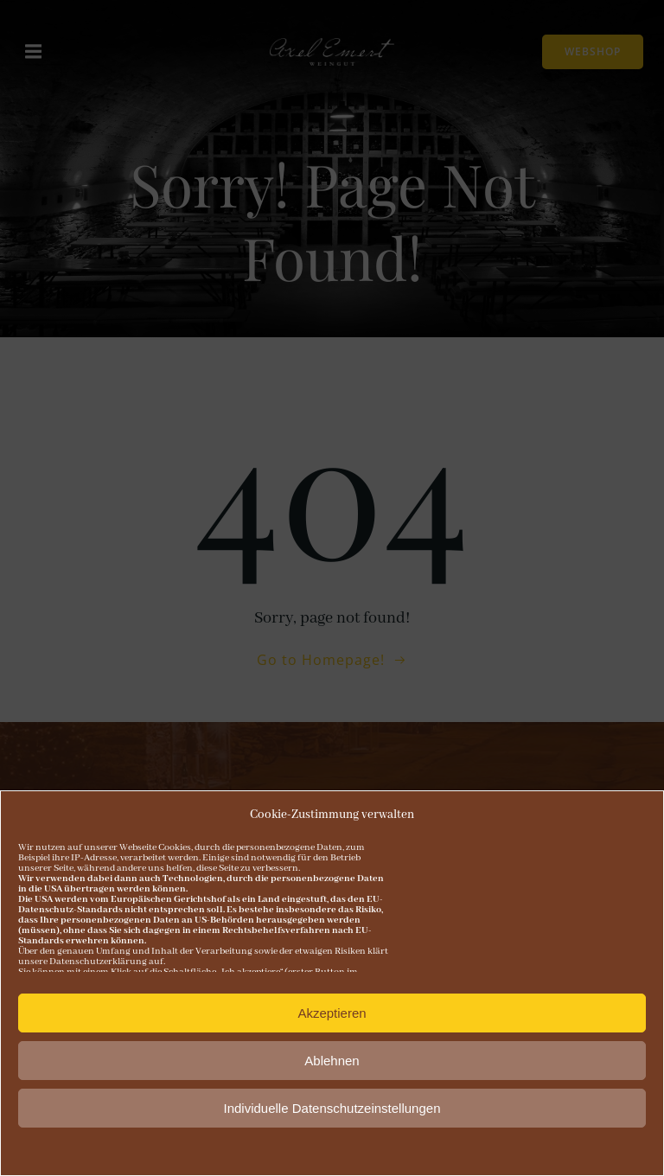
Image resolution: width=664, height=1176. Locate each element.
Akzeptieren (331, 1014)
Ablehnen (331, 1062)
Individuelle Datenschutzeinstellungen (331, 1109)
